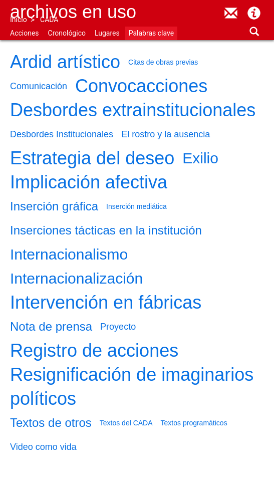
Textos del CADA (126, 423)
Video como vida (43, 447)
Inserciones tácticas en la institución (106, 230)
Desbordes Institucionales (61, 134)
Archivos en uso (73, 12)
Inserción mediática (136, 206)
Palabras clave (151, 33)
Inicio (18, 20)
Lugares (107, 33)
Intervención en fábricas (105, 302)
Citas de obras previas (163, 62)
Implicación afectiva (88, 182)
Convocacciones (141, 86)
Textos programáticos (194, 423)
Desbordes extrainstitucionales (132, 110)
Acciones (24, 33)
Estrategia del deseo (92, 158)
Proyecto (118, 327)
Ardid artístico (65, 62)
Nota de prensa (51, 326)
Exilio (200, 158)
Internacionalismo (69, 254)
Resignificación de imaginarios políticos (131, 386)
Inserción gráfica (54, 206)
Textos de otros (51, 422)
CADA (49, 20)
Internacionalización (76, 278)
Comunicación (38, 86)
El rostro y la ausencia (165, 134)
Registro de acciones (94, 350)
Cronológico (67, 33)
